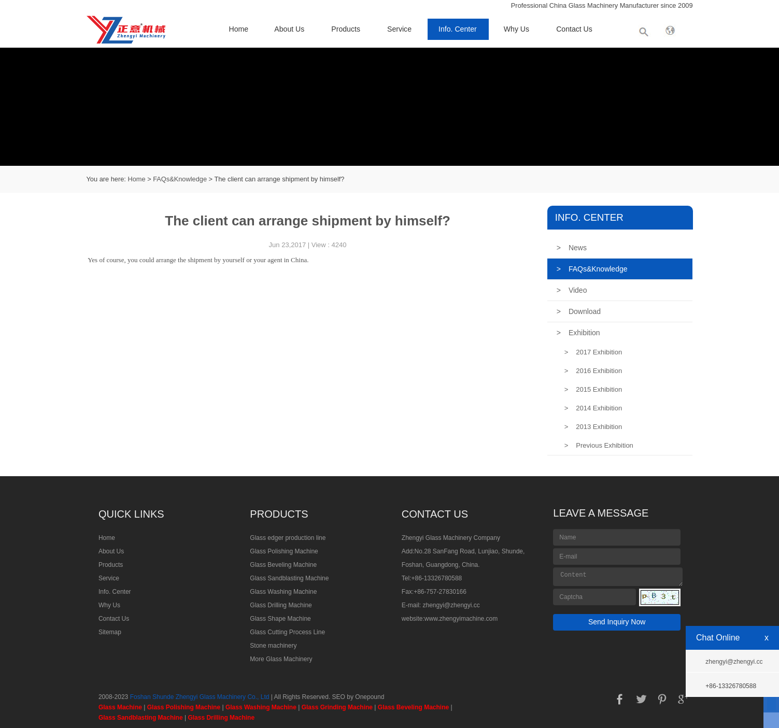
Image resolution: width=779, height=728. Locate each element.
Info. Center (457, 29)
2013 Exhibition (593, 427)
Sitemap (109, 632)
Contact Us (574, 29)
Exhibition (578, 333)
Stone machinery (273, 645)
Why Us (516, 29)
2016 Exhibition (593, 371)
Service (399, 29)
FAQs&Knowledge (180, 179)
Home (239, 29)
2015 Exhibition (593, 389)
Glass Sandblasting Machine (289, 578)
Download (579, 311)
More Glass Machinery (281, 659)
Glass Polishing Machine (284, 551)
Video (572, 290)
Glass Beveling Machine (283, 564)
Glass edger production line (287, 537)
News (572, 248)
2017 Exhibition (593, 352)
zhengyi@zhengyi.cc (451, 605)
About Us (289, 29)
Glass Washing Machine (283, 591)
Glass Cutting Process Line (287, 632)
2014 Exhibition (593, 408)
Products (345, 29)
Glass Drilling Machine (280, 605)
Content (618, 576)
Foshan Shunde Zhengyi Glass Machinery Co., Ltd (200, 697)
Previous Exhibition (598, 445)
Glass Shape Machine (280, 618)
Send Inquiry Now (617, 622)
